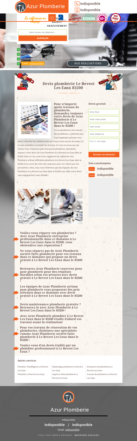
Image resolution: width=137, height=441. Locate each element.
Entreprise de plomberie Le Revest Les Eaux (100, 368)
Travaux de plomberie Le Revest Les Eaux (102, 376)
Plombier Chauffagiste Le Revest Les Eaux (33, 368)
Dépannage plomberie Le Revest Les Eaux (67, 368)
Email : (33, 63)
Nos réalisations (87, 63)
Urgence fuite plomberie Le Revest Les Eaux (65, 376)
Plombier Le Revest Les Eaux (31, 374)
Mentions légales (87, 435)
